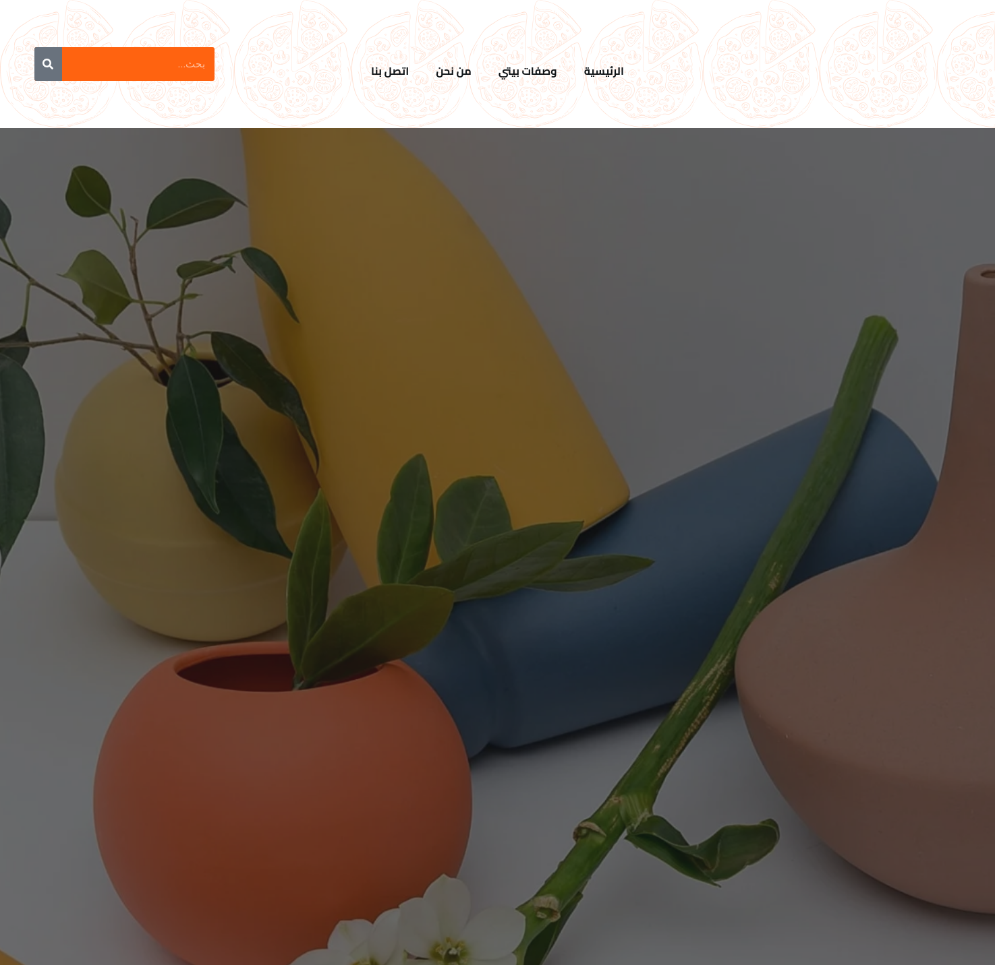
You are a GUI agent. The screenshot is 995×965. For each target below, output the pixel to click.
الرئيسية (604, 71)
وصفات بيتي (528, 71)
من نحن (454, 71)
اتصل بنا (390, 71)
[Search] (48, 64)
